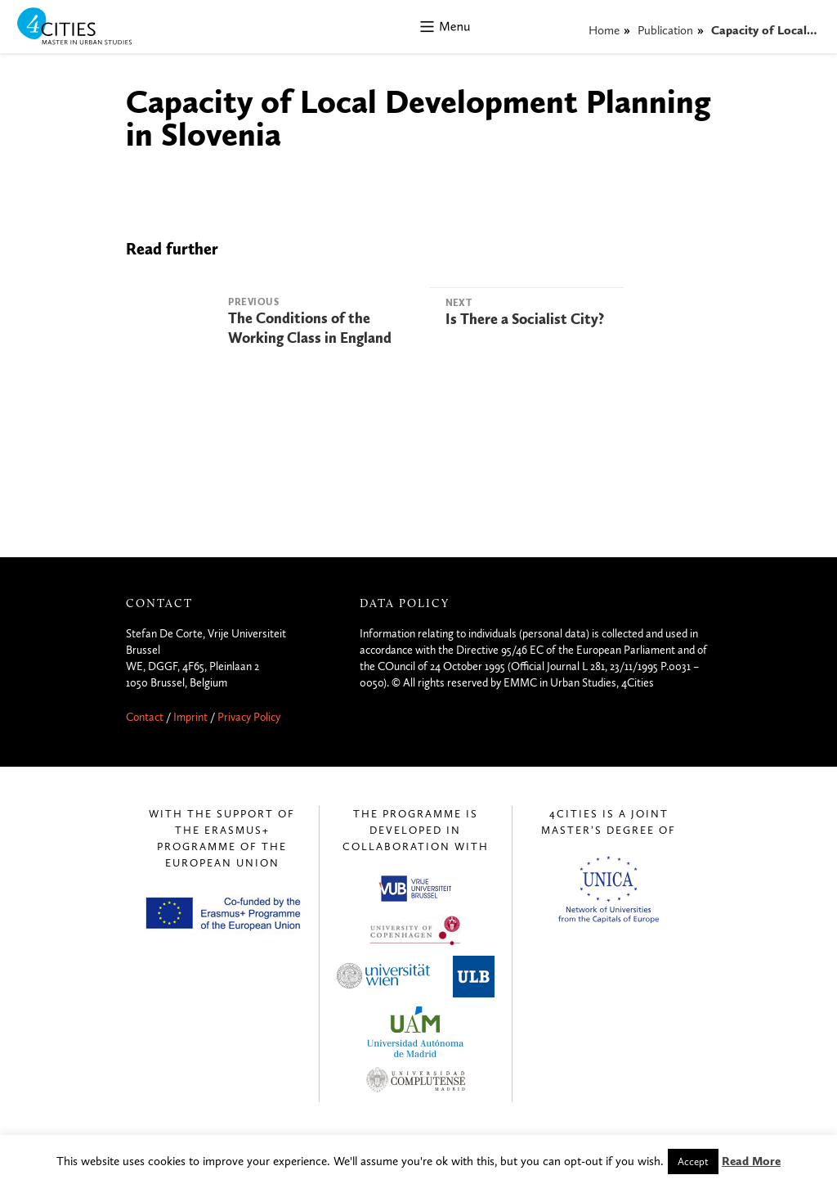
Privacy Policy (248, 717)
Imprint (190, 717)
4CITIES (85, 27)
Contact (144, 717)
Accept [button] (693, 1161)
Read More (751, 1161)
